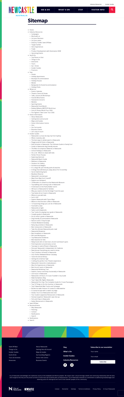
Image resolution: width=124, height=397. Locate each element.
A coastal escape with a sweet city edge (44, 291)
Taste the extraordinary (39, 257)
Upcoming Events (37, 53)
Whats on (33, 89)
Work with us (35, 36)
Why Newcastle (36, 308)
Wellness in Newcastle (38, 161)
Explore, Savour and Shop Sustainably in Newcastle (48, 271)
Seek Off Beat (34, 303)
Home (32, 30)
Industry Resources (96, 4)
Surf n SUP (34, 197)
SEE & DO (45, 10)
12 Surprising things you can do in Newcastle (46, 204)
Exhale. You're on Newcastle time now (44, 293)
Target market (36, 45)
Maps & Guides (41, 352)
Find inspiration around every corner (43, 244)
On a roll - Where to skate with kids (42, 153)
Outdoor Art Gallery (38, 163)
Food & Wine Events (38, 98)
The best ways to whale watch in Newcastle (45, 140)
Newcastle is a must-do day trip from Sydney (46, 136)
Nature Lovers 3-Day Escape (40, 221)
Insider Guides (109, 4)
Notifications (35, 314)
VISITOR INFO (98, 10)
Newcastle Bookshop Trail (40, 269)
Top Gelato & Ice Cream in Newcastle (43, 193)
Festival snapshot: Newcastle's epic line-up (45, 297)
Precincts (34, 70)
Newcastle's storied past (39, 176)
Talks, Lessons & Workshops (40, 96)
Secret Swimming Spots (39, 172)
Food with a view (36, 206)
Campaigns (35, 34)
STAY (80, 10)
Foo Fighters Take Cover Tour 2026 (42, 112)
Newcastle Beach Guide (39, 159)
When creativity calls (38, 138)
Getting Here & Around (43, 349)
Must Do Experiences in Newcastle (42, 265)
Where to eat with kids (38, 195)
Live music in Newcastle (39, 274)
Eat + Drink (35, 66)
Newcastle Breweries (38, 231)
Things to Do (35, 59)
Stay (31, 72)
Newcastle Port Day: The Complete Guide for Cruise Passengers (52, 282)
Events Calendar (36, 91)
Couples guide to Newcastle (40, 214)
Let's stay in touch (37, 132)
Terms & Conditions (84, 389)
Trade (33, 49)
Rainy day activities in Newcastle (42, 225)
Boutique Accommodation (40, 79)
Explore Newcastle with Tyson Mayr (43, 199)
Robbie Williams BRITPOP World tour (43, 108)
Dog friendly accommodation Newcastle (44, 218)
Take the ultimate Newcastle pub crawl (44, 229)
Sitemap (73, 389)
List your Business (37, 38)
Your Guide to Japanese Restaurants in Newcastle (47, 295)
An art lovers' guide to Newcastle (42, 216)
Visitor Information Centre (40, 123)
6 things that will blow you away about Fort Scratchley (49, 170)
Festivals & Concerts (38, 100)
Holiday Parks (35, 87)
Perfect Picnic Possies (38, 155)
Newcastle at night (37, 208)
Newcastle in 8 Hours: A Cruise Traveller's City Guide (48, 276)
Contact (34, 312)
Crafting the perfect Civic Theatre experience (46, 261)
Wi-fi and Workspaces (38, 235)
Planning (34, 310)
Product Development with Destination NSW (46, 51)
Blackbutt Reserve (37, 174)
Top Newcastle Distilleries (39, 238)
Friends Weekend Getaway (40, 223)
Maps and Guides (37, 121)
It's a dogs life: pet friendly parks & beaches (45, 168)
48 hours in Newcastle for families (42, 189)
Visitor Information (36, 115)
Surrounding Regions (43, 355)
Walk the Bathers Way (38, 278)
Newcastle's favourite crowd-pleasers (43, 263)
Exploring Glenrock (37, 157)
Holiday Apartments (38, 76)
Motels (33, 83)
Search (33, 316)
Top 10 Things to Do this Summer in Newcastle (46, 284)
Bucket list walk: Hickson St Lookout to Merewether (48, 288)
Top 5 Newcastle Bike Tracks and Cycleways (45, 286)
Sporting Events (36, 104)
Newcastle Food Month (39, 106)
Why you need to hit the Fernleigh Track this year (47, 191)
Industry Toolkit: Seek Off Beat (41, 43)
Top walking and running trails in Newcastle (45, 185)
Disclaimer (65, 389)
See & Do (33, 55)
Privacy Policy (97, 389)
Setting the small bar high (39, 259)
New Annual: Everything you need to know (45, 250)
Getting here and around (39, 119)
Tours (33, 64)
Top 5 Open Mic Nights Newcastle (42, 280)
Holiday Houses (36, 81)
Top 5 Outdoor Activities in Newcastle (43, 252)
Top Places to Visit (37, 57)
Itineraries (34, 62)
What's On (67, 352)
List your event (36, 40)
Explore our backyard (38, 180)
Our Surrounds (36, 127)
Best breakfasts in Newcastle (40, 233)
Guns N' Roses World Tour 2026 (41, 110)
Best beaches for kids (38, 240)
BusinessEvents (35, 305)
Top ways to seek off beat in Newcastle (44, 246)
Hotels (33, 74)
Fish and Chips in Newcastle (40, 299)
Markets (34, 102)
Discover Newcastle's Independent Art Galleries (47, 248)
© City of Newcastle (109, 389)
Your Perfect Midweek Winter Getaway (44, 255)
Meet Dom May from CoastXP (41, 178)
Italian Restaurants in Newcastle (42, 301)
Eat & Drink (12, 355)
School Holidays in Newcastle (41, 151)
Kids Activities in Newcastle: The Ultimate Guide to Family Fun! (51, 144)
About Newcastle (37, 117)
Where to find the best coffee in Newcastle (45, 202)
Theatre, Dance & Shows (39, 93)
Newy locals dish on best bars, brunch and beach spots (49, 242)
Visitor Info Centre (42, 358)
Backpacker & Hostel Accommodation (43, 85)
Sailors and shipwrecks (39, 210)
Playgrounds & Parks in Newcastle (42, 142)
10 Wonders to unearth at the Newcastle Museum (48, 182)
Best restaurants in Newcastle (41, 227)
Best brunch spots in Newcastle (41, 267)
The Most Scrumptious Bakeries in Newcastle (46, 149)
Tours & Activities (14, 358)
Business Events (36, 129)
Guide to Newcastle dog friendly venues (44, 146)
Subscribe (103, 362)
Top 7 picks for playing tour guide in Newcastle (46, 212)
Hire (32, 125)
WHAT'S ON (64, 10)
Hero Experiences (37, 47)
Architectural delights (38, 165)
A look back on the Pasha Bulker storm (44, 187)
